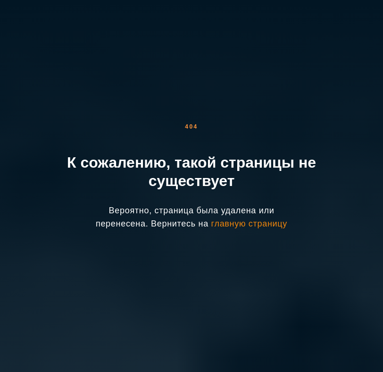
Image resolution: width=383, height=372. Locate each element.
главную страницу (249, 223)
